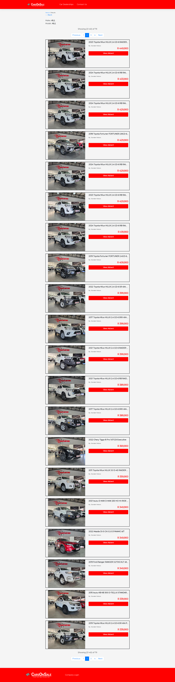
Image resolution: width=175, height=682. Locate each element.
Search (47, 12)
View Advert (108, 53)
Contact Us (82, 4)
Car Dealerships (66, 4)
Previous (76, 35)
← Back (48, 15)
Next (100, 35)
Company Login (72, 675)
